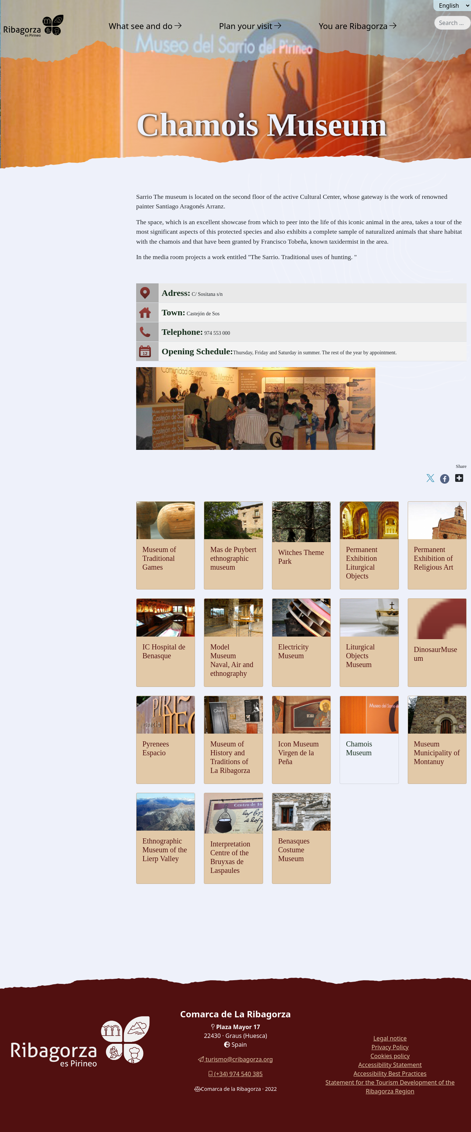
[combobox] (452, 23)
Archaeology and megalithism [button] (55, 226)
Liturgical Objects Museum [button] (48, 357)
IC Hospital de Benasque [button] (45, 404)
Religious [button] (26, 211)
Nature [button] (24, 134)
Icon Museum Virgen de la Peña (298, 753)
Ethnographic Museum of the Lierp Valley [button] (57, 488)
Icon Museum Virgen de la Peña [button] (53, 297)
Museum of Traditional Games (159, 558)
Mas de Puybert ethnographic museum (233, 558)
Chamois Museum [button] (37, 283)
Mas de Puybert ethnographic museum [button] (61, 458)
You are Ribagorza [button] (353, 26)
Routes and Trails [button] (41, 582)
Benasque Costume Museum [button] (49, 518)
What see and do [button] (141, 26)
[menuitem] (146, 26)
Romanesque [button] (31, 197)
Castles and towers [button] (39, 182)
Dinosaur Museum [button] (38, 343)
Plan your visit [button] (245, 26)
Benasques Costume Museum (294, 850)
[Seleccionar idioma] (452, 5)
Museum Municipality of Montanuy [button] (58, 472)
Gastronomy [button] (33, 549)
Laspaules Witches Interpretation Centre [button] (63, 505)
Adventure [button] (30, 150)
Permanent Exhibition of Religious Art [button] (61, 417)
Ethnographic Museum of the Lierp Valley (164, 850)
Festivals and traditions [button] (45, 533)
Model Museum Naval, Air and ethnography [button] (52, 387)
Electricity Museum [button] (39, 371)
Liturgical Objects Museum (360, 656)
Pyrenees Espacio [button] (36, 330)
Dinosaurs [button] (27, 241)
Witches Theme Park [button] (40, 444)
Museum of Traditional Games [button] (52, 269)
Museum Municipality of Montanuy (437, 753)
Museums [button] (26, 255)
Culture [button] (25, 166)
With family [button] (32, 565)
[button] (178, 26)
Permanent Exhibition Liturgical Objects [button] (63, 431)
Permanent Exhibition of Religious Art (433, 558)
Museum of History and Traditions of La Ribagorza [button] (63, 313)
